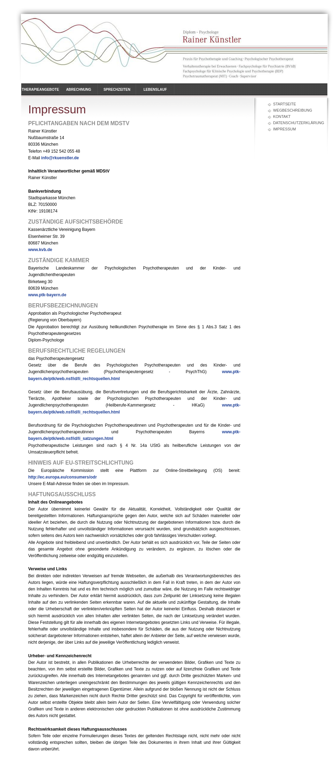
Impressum (284, 129)
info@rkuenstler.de (60, 157)
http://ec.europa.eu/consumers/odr (62, 477)
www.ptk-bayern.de (47, 294)
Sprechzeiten (116, 89)
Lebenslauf (155, 89)
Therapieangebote (40, 89)
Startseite (284, 104)
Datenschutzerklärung (296, 123)
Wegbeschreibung (292, 110)
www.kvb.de (40, 249)
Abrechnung (78, 89)
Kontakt (282, 116)
